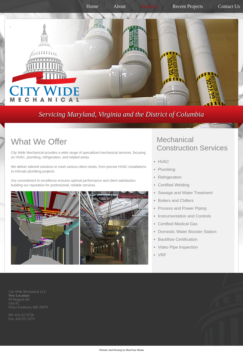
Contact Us (229, 6)
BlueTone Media (135, 349)
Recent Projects (188, 6)
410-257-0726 (24, 315)
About (119, 6)
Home (92, 6)
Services (149, 6)
